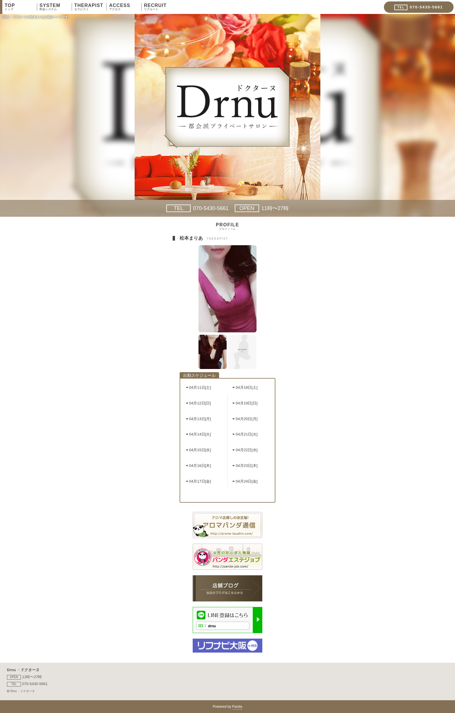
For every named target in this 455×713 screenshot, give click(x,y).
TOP (21, 7)
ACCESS (125, 7)
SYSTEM (55, 7)
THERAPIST (90, 7)
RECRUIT (160, 7)
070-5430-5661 (197, 208)
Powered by (227, 707)
